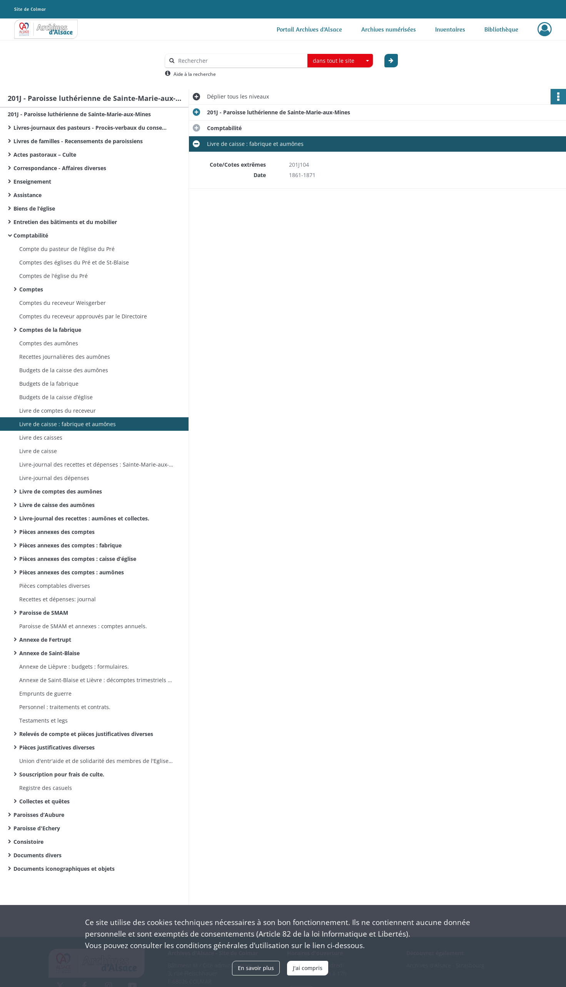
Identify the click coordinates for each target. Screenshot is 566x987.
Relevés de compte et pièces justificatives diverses (86, 734)
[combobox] (340, 61)
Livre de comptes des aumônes (60, 491)
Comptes (31, 289)
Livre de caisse (38, 451)
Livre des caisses (40, 437)
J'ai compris (307, 968)
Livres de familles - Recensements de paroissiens (78, 141)
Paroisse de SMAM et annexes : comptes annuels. (83, 626)
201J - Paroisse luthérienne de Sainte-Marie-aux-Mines (79, 114)
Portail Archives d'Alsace (309, 29)
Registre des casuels (45, 787)
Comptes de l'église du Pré (53, 275)
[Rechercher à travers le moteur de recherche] (240, 61)
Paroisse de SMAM (43, 612)
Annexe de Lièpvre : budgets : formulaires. (74, 666)
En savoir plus (256, 968)
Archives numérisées (388, 29)
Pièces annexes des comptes (57, 531)
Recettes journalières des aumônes (64, 356)
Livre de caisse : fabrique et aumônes (67, 424)
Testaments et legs (43, 720)
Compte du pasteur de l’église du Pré (67, 249)
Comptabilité (30, 235)
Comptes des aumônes (48, 343)
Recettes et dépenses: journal (57, 599)
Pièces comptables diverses (54, 585)
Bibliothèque (501, 29)
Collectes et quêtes (44, 801)
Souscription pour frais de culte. (61, 774)
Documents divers (37, 855)
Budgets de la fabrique (48, 383)
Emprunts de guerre (45, 693)
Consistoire (28, 841)
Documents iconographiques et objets (64, 868)
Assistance (27, 195)
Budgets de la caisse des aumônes (63, 370)
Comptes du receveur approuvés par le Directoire (83, 316)
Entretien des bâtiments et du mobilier (65, 222)
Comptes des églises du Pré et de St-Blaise (74, 262)
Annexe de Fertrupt (45, 639)
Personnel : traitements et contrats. (64, 707)
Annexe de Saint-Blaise (49, 653)
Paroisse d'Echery (36, 828)
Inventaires (450, 29)
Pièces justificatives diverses (57, 747)
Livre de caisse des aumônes (57, 505)
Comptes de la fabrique (50, 329)
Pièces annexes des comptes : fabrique (70, 545)
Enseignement (32, 181)
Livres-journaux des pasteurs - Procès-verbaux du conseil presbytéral (90, 127)
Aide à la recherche (195, 74)
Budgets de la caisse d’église (56, 397)
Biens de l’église (34, 208)
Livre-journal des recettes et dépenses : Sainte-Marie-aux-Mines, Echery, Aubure (96, 464)
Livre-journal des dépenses (54, 478)
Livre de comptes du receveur (57, 410)
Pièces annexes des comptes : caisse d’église (77, 558)
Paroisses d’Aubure (38, 814)
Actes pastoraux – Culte (44, 154)
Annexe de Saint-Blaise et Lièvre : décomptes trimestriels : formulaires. (96, 680)
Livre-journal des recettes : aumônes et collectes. (84, 518)
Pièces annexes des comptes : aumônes (71, 572)
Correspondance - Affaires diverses (59, 168)
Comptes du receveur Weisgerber (62, 302)
